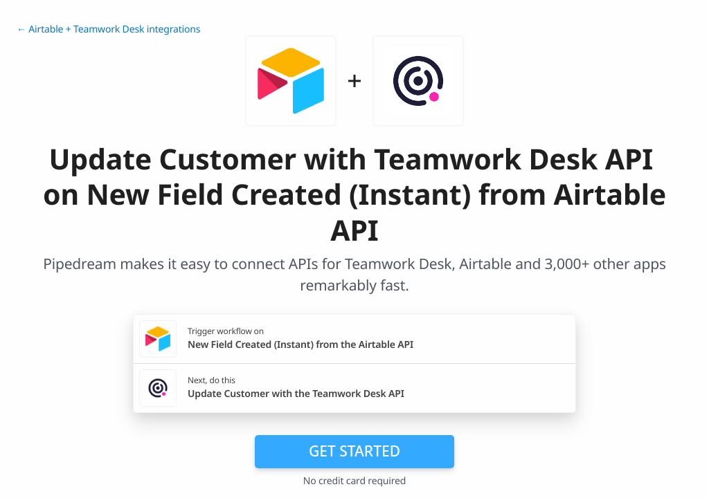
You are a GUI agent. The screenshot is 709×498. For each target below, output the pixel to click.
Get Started (354, 451)
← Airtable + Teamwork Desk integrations (108, 29)
